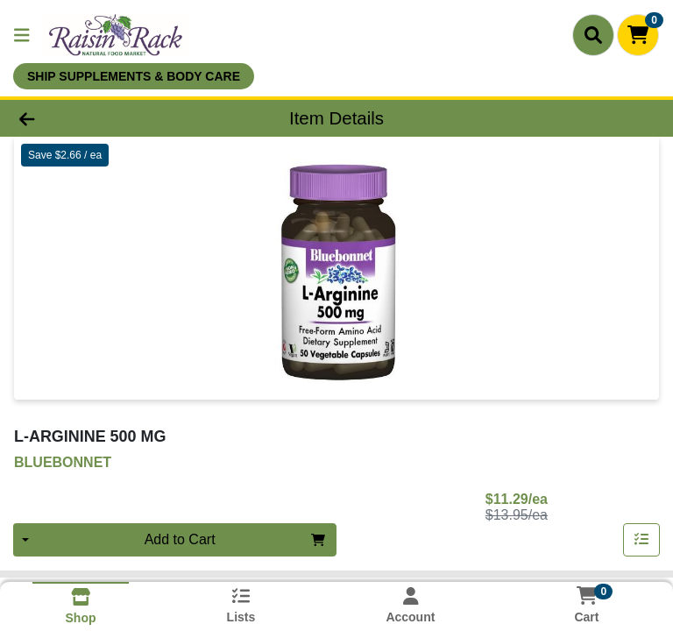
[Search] (593, 35)
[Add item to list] (641, 540)
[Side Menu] (22, 35)
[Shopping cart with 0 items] (638, 35)
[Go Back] (94, 118)
